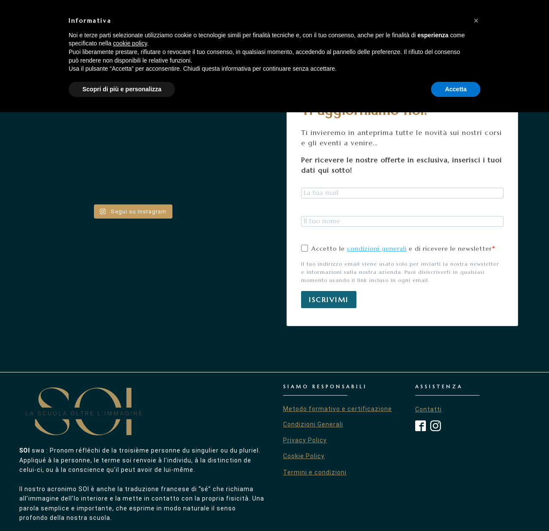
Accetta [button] (456, 507)
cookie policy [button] (130, 462)
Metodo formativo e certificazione (337, 408)
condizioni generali (377, 248)
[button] (476, 439)
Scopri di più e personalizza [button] (121, 507)
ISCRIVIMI (329, 299)
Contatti (428, 409)
